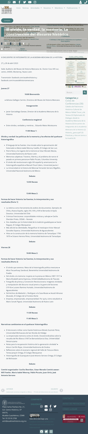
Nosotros (48, 8)
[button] (41, 431)
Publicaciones (73, 8)
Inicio (18, 8)
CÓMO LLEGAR (70, 409)
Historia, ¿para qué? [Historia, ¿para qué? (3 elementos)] (74, 133)
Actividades (36, 8)
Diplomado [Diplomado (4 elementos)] (79, 115)
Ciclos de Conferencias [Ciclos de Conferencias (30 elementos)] (74, 102)
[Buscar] (85, 93)
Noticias (25, 8)
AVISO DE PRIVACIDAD (74, 403)
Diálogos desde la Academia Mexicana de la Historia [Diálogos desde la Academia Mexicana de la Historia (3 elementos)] (75, 121)
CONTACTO (68, 398)
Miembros (60, 8)
